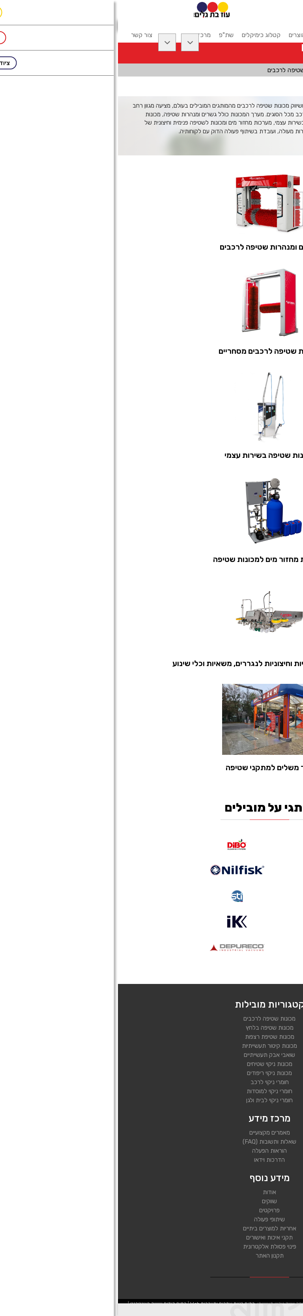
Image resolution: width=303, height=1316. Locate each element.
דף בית (285, 70)
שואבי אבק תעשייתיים (151, 1054)
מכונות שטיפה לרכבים (151, 1018)
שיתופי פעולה (151, 1219)
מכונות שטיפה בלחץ (152, 1027)
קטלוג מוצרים (187, 35)
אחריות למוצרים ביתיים (151, 1228)
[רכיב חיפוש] (229, 9)
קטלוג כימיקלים (143, 35)
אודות (151, 1192)
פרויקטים (151, 1210)
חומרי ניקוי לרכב (152, 1082)
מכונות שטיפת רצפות (151, 1036)
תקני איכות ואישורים (151, 1237)
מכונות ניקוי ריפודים (151, 1073)
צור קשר (23, 35)
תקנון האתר (152, 1255)
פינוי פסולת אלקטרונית (151, 1246)
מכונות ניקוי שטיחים (151, 1064)
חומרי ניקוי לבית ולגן (151, 1100)
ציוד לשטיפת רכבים (240, 70)
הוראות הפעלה (151, 1150)
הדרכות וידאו (151, 1159)
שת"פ (108, 35)
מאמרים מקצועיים (151, 1132)
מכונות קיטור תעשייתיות (151, 1045)
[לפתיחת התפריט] (286, 10)
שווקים (151, 1201)
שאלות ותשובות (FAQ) (151, 1141)
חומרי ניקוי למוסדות (151, 1091)
